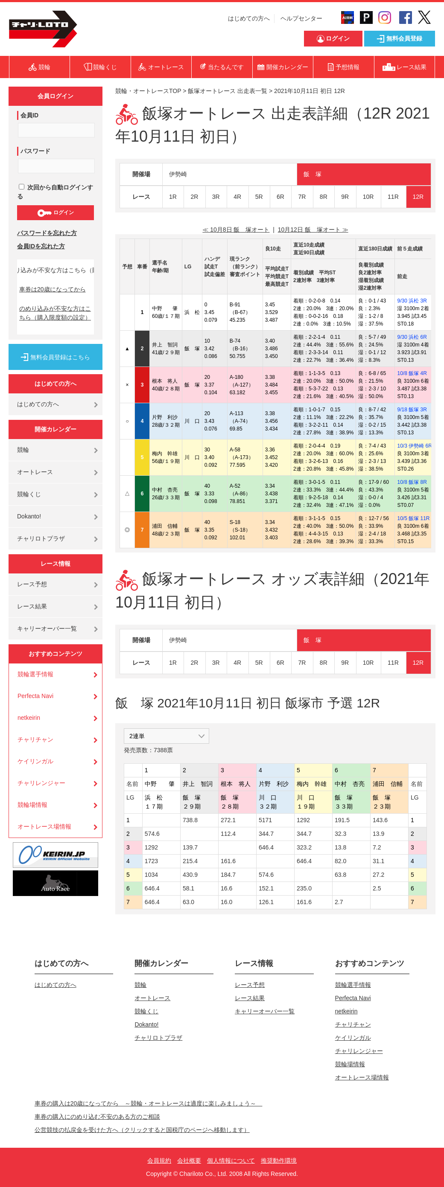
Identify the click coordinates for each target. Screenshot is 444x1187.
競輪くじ (29, 494)
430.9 (190, 874)
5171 (265, 820)
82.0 (340, 861)
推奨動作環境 (279, 1160)
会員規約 (159, 1160)
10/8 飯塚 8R (411, 482)
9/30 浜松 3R (411, 301)
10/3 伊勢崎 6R (414, 446)
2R (194, 196)
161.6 (228, 861)
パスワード (35, 151)
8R (323, 196)
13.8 (340, 847)
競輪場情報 (32, 804)
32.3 (340, 833)
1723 (151, 861)
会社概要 (189, 1160)
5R (259, 196)
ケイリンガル (35, 761)
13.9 (378, 833)
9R (345, 196)
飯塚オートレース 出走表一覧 (227, 90)
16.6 (226, 888)
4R (237, 196)
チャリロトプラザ (41, 538)
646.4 (266, 847)
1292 (303, 820)
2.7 (339, 902)
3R (216, 196)
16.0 (226, 902)
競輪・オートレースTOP (148, 90)
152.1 (266, 888)
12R (418, 196)
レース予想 (32, 584)
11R (393, 196)
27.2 (378, 874)
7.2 (377, 847)
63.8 (340, 874)
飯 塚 (312, 174)
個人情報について (231, 1160)
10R (368, 196)
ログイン (55, 213)
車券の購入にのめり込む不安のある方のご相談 (97, 1116)
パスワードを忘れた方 (47, 233)
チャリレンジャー (41, 783)
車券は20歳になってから (52, 289)
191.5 (342, 820)
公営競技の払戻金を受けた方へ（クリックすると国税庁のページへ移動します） (142, 1129)
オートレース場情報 (44, 826)
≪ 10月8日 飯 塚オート (235, 229)
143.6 (380, 820)
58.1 (188, 888)
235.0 (304, 888)
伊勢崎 (178, 174)
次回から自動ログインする (55, 192)
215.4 (190, 861)
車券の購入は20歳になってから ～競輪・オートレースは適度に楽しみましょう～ (149, 1103)
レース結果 (32, 606)
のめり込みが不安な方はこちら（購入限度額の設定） (55, 313)
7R (302, 196)
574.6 (152, 833)
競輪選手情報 (35, 674)
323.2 (304, 847)
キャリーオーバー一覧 (47, 628)
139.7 (190, 847)
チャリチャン (35, 739)
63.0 (188, 902)
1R (173, 196)
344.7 (266, 833)
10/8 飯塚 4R (411, 373)
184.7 (228, 874)
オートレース (35, 471)
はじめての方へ (249, 18)
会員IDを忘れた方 (41, 246)
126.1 (266, 902)
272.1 (228, 820)
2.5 (377, 888)
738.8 (190, 820)
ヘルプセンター (301, 18)
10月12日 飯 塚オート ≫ (313, 229)
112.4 (228, 833)
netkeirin (29, 717)
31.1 (378, 861)
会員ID (29, 115)
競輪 (23, 449)
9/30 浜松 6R (411, 337)
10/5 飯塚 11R (413, 518)
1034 (151, 874)
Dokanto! (29, 516)
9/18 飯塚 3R (411, 410)
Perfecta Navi (35, 695)
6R (280, 196)
